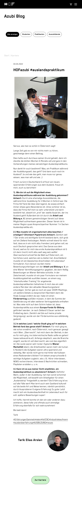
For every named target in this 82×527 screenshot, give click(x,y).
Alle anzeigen (12, 34)
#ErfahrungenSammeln (24, 419)
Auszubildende (54, 34)
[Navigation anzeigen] (76, 4)
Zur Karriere (40, 480)
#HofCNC (45, 419)
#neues (49, 423)
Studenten (26, 34)
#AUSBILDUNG (39, 423)
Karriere (15, 55)
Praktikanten (39, 34)
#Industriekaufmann (58, 419)
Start (6, 55)
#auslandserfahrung (23, 423)
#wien (38, 419)
